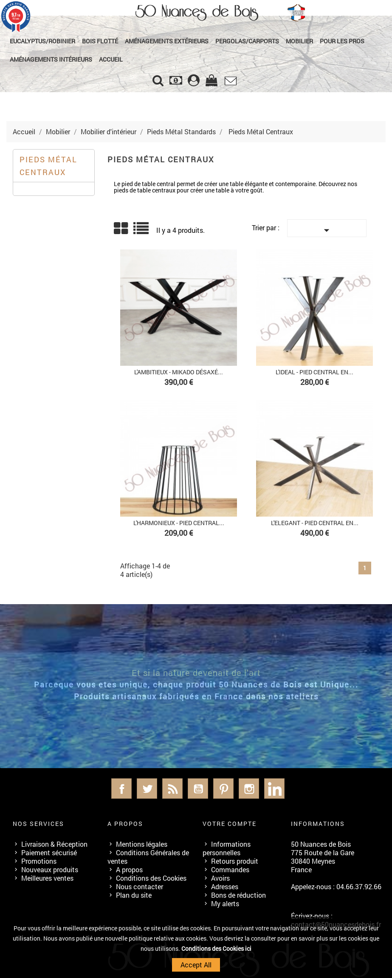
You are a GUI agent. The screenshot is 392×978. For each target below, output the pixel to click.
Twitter (147, 788)
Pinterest (223, 788)
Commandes (230, 869)
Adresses (224, 886)
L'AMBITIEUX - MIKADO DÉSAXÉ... (178, 372)
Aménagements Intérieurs (51, 59)
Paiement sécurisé (49, 852)
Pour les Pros (342, 41)
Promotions (38, 860)
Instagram (249, 788)
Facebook (121, 788)
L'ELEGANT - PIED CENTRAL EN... (314, 523)
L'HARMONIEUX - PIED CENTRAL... (178, 523)
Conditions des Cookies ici (216, 948)
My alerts (225, 903)
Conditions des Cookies (151, 877)
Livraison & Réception (54, 843)
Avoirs (220, 877)
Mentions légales (141, 843)
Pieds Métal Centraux (48, 165)
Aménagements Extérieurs (167, 41)
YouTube (198, 788)
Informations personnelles (227, 848)
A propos (129, 869)
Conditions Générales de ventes (148, 856)
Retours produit (234, 860)
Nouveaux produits (49, 869)
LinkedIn (274, 788)
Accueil (111, 59)
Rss (172, 788)
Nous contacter (139, 886)
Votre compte (230, 824)
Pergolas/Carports (247, 41)
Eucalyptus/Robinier (42, 41)
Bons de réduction (238, 894)
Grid (121, 229)
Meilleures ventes (47, 877)
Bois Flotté (100, 41)
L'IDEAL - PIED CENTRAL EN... (314, 372)
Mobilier (299, 41)
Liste (141, 231)
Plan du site (134, 894)
